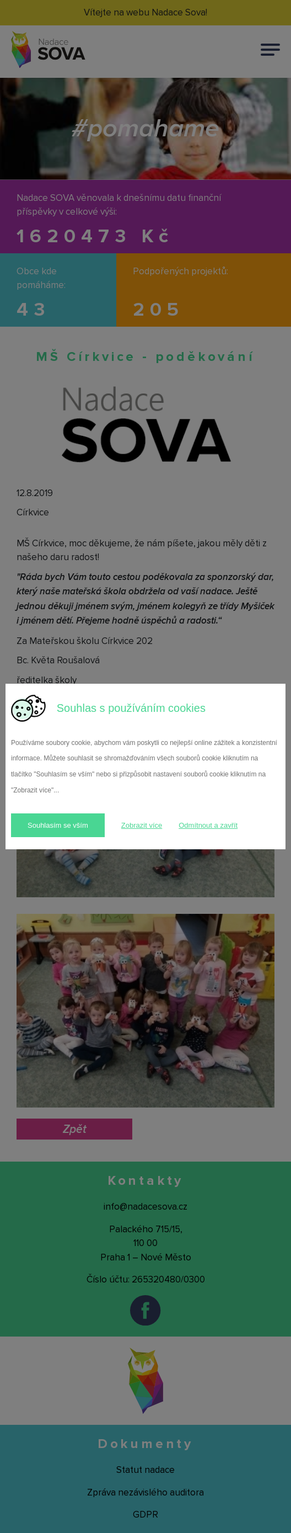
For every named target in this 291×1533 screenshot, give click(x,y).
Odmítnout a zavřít (208, 825)
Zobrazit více (141, 825)
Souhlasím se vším (58, 825)
